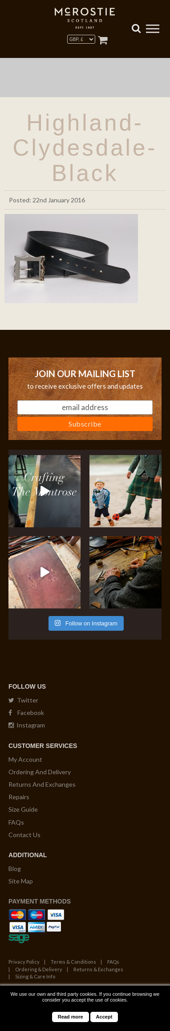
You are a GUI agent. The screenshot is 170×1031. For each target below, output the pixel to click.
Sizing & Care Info (35, 976)
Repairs (18, 797)
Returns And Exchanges (42, 784)
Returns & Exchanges (98, 969)
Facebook (26, 712)
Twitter (23, 700)
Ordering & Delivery (38, 969)
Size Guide (23, 809)
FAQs (16, 822)
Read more (70, 1016)
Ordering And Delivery (39, 772)
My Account (25, 759)
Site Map (20, 881)
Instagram (26, 725)
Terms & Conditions (73, 962)
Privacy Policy (24, 962)
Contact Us (24, 834)
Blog (14, 868)
